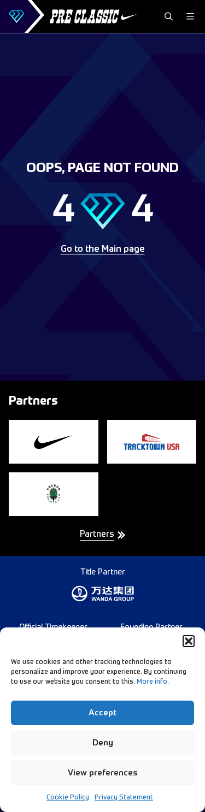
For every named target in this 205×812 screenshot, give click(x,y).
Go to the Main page (103, 249)
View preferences (103, 773)
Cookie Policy (67, 798)
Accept (102, 713)
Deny (102, 743)
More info (152, 682)
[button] (188, 641)
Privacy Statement (124, 798)
